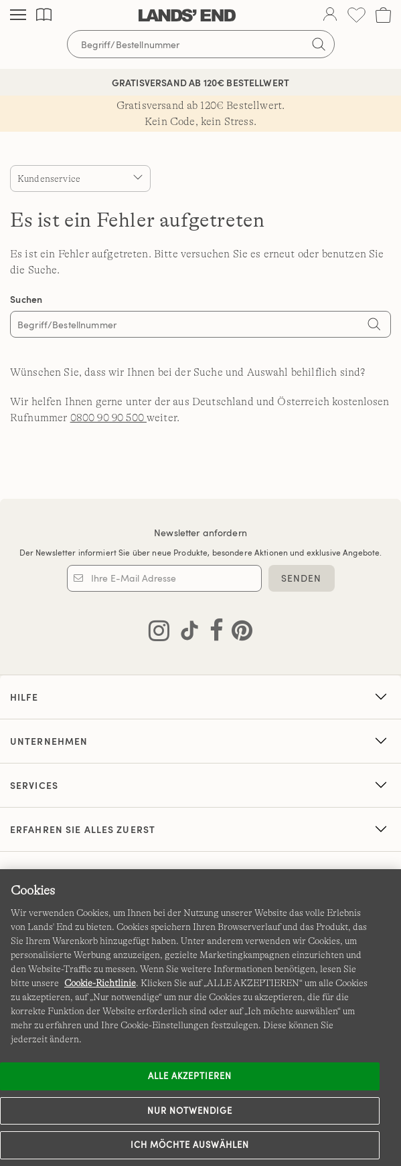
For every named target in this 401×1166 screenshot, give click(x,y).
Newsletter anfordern (200, 532)
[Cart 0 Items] (383, 15)
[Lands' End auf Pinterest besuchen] (238, 633)
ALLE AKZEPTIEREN (190, 1076)
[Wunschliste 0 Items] (356, 15)
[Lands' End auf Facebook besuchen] (213, 633)
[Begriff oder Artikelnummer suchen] (201, 44)
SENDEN (301, 578)
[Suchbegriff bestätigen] (318, 44)
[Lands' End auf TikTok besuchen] (185, 633)
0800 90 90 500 (108, 418)
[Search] (374, 325)
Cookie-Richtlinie (100, 982)
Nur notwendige (190, 1110)
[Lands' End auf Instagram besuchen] (159, 633)
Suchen (26, 299)
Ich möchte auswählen (190, 1145)
